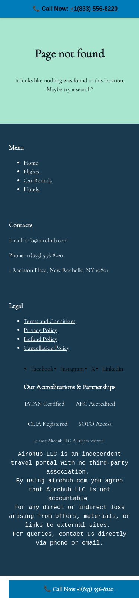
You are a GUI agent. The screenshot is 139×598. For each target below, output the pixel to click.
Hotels (31, 189)
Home (31, 162)
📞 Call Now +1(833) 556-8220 (78, 589)
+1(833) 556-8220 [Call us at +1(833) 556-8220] (94, 9)
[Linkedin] (112, 368)
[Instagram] (72, 368)
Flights (31, 171)
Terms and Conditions (49, 321)
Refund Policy (40, 339)
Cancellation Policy (46, 348)
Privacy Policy (40, 330)
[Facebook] (42, 368)
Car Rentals (38, 180)
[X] (93, 368)
